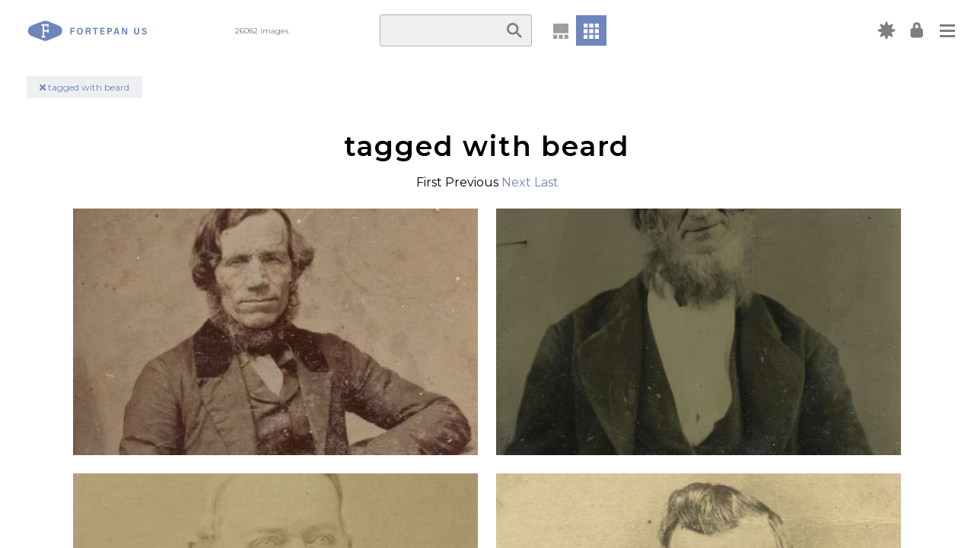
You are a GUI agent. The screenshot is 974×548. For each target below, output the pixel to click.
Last (546, 182)
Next (516, 182)
